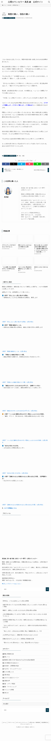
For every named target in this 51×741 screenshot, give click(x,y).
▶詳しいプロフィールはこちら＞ (12, 583)
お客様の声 (7, 688)
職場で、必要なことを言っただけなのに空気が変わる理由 (20, 610)
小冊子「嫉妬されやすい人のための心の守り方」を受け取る (19, 410)
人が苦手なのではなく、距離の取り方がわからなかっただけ (20, 635)
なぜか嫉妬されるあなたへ (12, 665)
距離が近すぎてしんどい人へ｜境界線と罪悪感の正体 (18, 638)
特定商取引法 (45, 734)
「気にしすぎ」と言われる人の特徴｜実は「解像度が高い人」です (22, 631)
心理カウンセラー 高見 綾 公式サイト (25, 2)
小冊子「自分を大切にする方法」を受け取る (15, 473)
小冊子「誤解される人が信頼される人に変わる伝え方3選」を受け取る (22, 504)
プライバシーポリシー (25, 736)
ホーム (4, 734)
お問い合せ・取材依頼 (34, 734)
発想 (23, 155)
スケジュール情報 (9, 700)
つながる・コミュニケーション (13, 673)
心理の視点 (7, 681)
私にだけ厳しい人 (9, 677)
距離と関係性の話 (9, 654)
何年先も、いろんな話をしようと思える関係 (16, 601)
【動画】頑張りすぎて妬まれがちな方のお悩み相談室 (20, 662)
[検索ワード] (25, 589)
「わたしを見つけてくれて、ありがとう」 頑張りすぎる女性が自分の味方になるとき (25, 626)
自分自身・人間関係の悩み (9, 17)
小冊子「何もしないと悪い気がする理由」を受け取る (17, 321)
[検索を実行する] (47, 589)
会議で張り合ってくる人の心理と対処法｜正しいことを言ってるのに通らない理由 (25, 605)
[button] (6, 164)
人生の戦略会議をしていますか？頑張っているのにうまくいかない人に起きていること (25, 615)
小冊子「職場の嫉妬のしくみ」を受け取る (14, 351)
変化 (20, 155)
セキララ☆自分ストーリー (12, 685)
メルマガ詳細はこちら (10, 508)
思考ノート (7, 658)
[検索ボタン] (49, 2)
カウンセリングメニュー (22, 734)
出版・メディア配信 (10, 692)
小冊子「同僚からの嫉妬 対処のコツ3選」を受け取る (17, 382)
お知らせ (7, 704)
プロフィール (11, 734)
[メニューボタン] (2, 2)
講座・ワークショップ (10, 696)
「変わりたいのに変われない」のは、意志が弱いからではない (21, 642)
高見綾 (6, 197)
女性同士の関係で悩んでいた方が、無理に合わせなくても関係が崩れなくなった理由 (25, 620)
